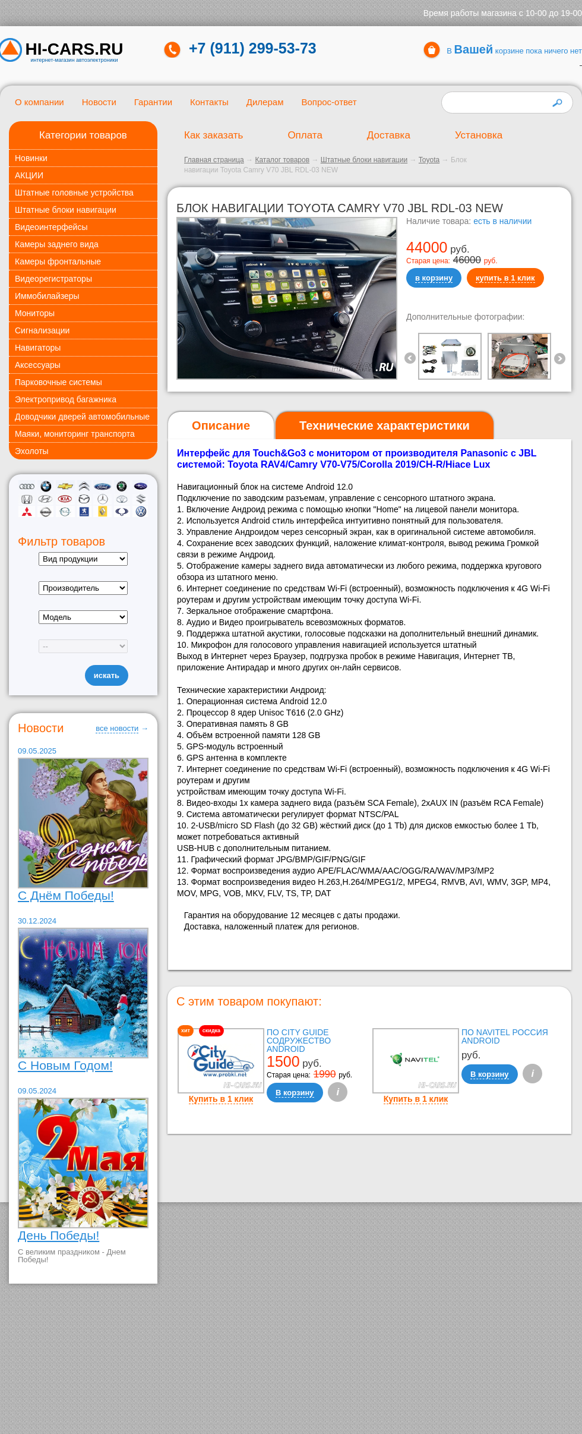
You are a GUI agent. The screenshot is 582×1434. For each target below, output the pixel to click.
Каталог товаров (282, 160)
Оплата (304, 135)
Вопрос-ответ (328, 102)
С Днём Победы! (66, 895)
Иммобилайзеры (47, 296)
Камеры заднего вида (57, 244)
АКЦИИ (29, 175)
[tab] (221, 426)
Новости (99, 102)
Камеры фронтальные (58, 261)
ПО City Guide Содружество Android (299, 1041)
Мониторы (35, 313)
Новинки (31, 158)
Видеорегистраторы (53, 278)
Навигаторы (38, 347)
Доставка (388, 135)
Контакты (209, 102)
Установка (478, 135)
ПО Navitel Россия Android (504, 1036)
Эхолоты (32, 451)
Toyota (429, 160)
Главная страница (214, 160)
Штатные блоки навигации (65, 210)
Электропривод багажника (65, 399)
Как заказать (213, 135)
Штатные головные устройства (74, 192)
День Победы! (58, 1235)
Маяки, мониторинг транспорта (75, 434)
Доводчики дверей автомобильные (82, 416)
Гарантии (153, 102)
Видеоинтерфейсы (51, 227)
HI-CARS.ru (75, 49)
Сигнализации (42, 330)
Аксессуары (38, 365)
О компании (39, 102)
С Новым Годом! (65, 1065)
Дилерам (265, 102)
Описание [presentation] (221, 425)
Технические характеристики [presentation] (384, 425)
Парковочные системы (58, 382)
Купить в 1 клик (221, 1099)
